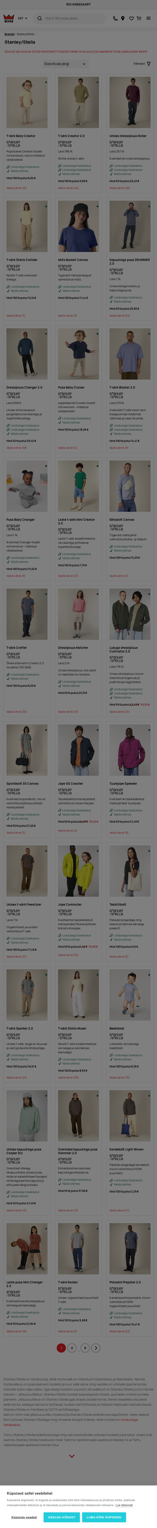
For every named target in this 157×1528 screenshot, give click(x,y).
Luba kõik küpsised (104, 1517)
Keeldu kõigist (61, 1517)
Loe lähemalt (123, 1505)
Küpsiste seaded (24, 1517)
